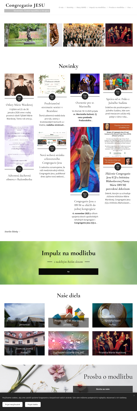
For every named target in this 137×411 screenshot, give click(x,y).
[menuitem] (60, 7)
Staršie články (11, 231)
